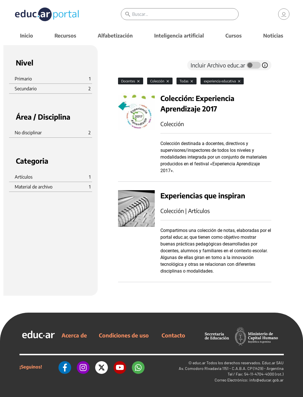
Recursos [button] (65, 35)
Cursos (233, 35)
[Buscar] (185, 14)
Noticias (273, 35)
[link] (283, 14)
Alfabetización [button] (115, 35)
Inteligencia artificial (179, 35)
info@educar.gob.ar (266, 380)
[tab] (129, 65)
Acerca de (74, 335)
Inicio (26, 35)
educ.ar (199, 362)
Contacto (173, 335)
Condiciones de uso (124, 335)
